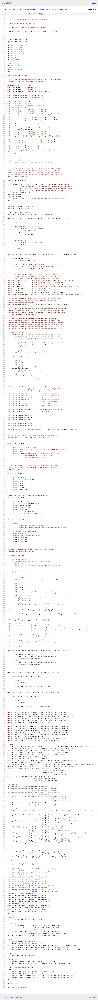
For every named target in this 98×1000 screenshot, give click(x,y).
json (94, 997)
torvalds (27, 9)
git (21, 9)
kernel (15, 9)
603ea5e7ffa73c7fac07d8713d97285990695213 (56, 9)
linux (4, 9)
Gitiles (11, 997)
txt (90, 997)
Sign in (94, 3)
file (41, 14)
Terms (22, 997)
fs (79, 9)
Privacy (17, 997)
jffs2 (83, 9)
